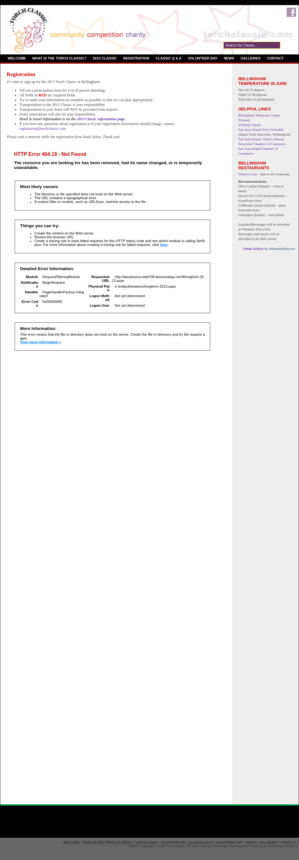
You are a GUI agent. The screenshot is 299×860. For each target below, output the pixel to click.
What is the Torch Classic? (59, 58)
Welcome (17, 58)
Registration (136, 58)
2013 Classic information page (101, 119)
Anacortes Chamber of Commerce (262, 144)
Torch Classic (175, 846)
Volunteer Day (202, 58)
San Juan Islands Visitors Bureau (261, 139)
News (229, 58)
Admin (133, 846)
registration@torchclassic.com (42, 128)
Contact (275, 58)
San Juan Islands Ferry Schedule (261, 129)
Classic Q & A (169, 58)
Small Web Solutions (282, 846)
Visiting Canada (249, 125)
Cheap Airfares (253, 248)
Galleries (251, 58)
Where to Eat (247, 174)
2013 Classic (105, 58)
